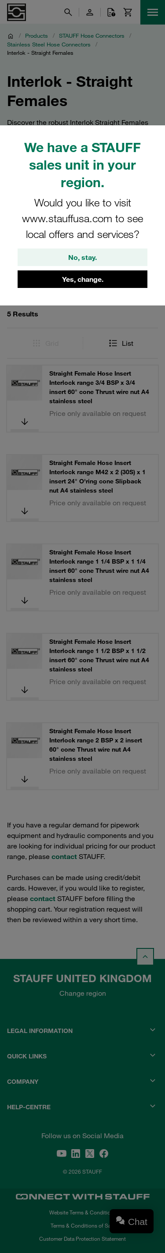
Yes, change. (82, 279)
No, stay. (82, 257)
